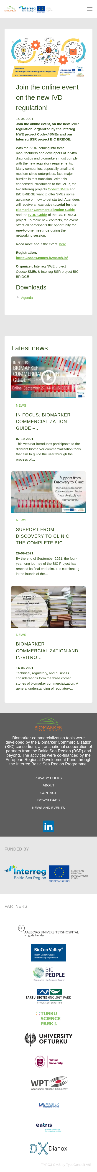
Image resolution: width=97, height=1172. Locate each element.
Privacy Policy (48, 778)
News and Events (48, 808)
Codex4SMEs (58, 189)
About (48, 785)
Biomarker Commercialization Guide (45, 210)
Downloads (48, 800)
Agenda (24, 298)
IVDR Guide (37, 215)
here (62, 244)
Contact (48, 793)
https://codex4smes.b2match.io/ (42, 258)
